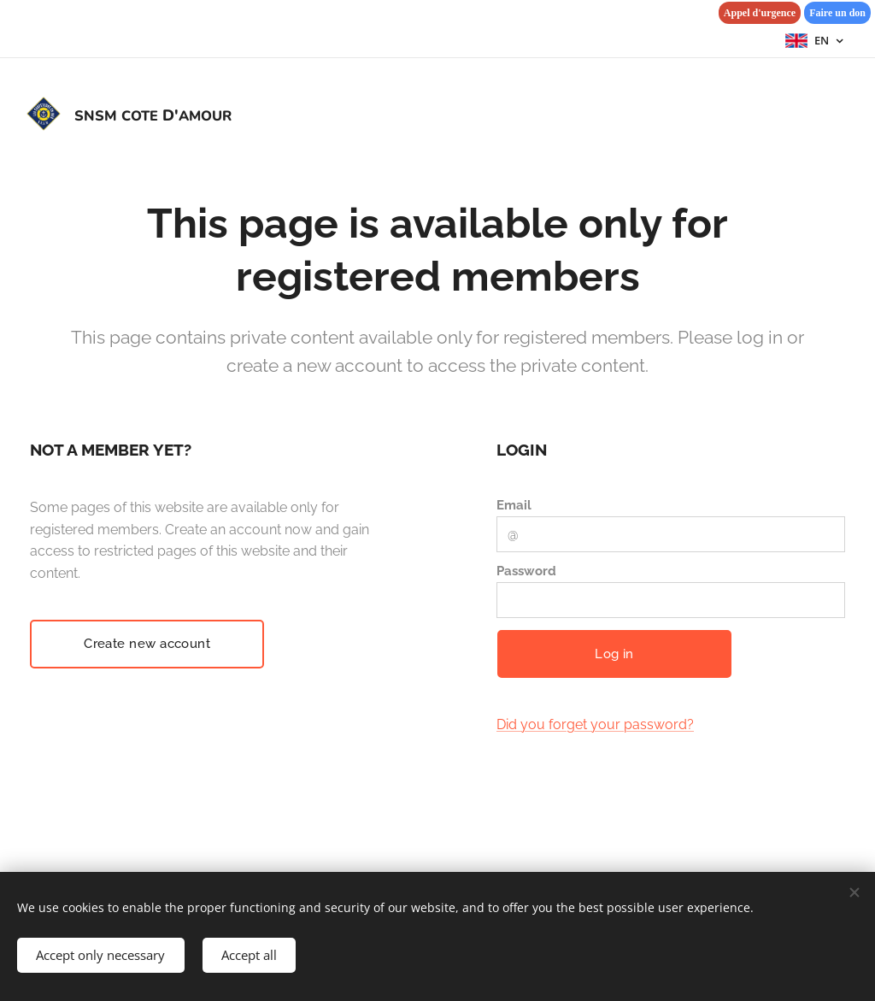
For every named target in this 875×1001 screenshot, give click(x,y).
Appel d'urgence (760, 13)
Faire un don (837, 13)
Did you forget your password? (595, 725)
